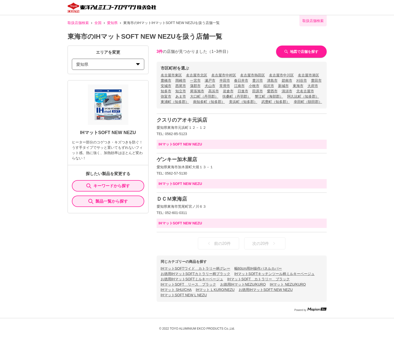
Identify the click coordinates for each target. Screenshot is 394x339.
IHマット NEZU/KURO (288, 284)
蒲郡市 (195, 86)
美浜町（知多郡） (243, 102)
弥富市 (166, 96)
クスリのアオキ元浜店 (182, 120)
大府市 (312, 86)
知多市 (166, 91)
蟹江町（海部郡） (269, 96)
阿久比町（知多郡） (303, 96)
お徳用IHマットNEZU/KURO (243, 284)
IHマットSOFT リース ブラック (188, 284)
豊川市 (257, 80)
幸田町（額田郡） (308, 102)
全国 (97, 23)
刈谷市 (301, 80)
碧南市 (287, 80)
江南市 (239, 86)
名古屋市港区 (308, 75)
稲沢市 (268, 86)
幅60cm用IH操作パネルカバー (258, 268)
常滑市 (224, 86)
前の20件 (218, 243)
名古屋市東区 (171, 75)
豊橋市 (166, 80)
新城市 (283, 86)
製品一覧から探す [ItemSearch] (108, 201)
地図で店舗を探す (301, 52)
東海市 (298, 86)
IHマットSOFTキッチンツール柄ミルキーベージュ (274, 274)
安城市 (166, 86)
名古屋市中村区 (223, 75)
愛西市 (272, 91)
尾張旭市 (197, 91)
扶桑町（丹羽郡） (236, 96)
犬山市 (210, 86)
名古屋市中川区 (281, 75)
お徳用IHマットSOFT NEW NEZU (266, 290)
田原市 (257, 91)
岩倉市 (228, 91)
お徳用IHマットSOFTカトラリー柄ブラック (195, 274)
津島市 (272, 80)
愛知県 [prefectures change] (108, 64)
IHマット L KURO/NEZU (215, 290)
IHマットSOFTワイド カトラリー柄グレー (195, 268)
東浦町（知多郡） (175, 102)
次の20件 (264, 243)
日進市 (243, 91)
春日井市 (241, 80)
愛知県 (112, 23)
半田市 (224, 80)
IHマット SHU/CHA (176, 290)
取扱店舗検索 (78, 23)
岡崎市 (180, 80)
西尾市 (180, 86)
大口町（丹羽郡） (204, 96)
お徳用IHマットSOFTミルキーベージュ (192, 279)
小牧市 (254, 86)
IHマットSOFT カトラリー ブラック (258, 279)
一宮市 (195, 80)
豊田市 (316, 80)
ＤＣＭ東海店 (172, 199)
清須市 (287, 91)
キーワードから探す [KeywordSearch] (108, 185)
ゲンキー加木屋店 (177, 159)
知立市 (180, 91)
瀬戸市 (210, 80)
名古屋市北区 (196, 75)
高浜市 (213, 91)
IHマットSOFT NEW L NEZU (184, 295)
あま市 (180, 96)
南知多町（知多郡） (209, 102)
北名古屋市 (305, 91)
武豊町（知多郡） (275, 102)
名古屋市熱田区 (252, 75)
